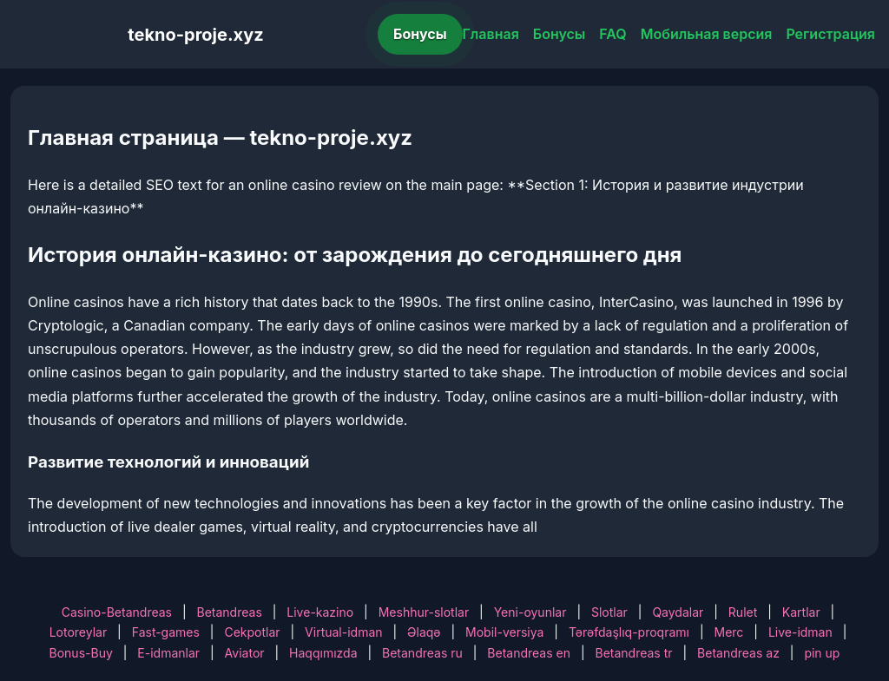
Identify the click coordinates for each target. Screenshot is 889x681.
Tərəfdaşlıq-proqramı (629, 632)
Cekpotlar (252, 632)
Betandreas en (528, 652)
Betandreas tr (633, 652)
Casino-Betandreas (117, 612)
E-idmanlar (168, 652)
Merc (729, 632)
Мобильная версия (707, 34)
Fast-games (166, 632)
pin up (822, 652)
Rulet (742, 612)
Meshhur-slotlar (424, 612)
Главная (491, 34)
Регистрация (830, 34)
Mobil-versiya (504, 632)
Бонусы (420, 34)
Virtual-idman (343, 632)
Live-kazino (319, 612)
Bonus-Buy (81, 652)
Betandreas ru (422, 652)
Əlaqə (423, 632)
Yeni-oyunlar (530, 612)
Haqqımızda (323, 652)
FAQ (612, 34)
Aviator (245, 652)
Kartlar (801, 612)
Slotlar (609, 612)
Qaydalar (677, 612)
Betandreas (229, 612)
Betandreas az (738, 652)
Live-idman (800, 632)
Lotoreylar (78, 632)
